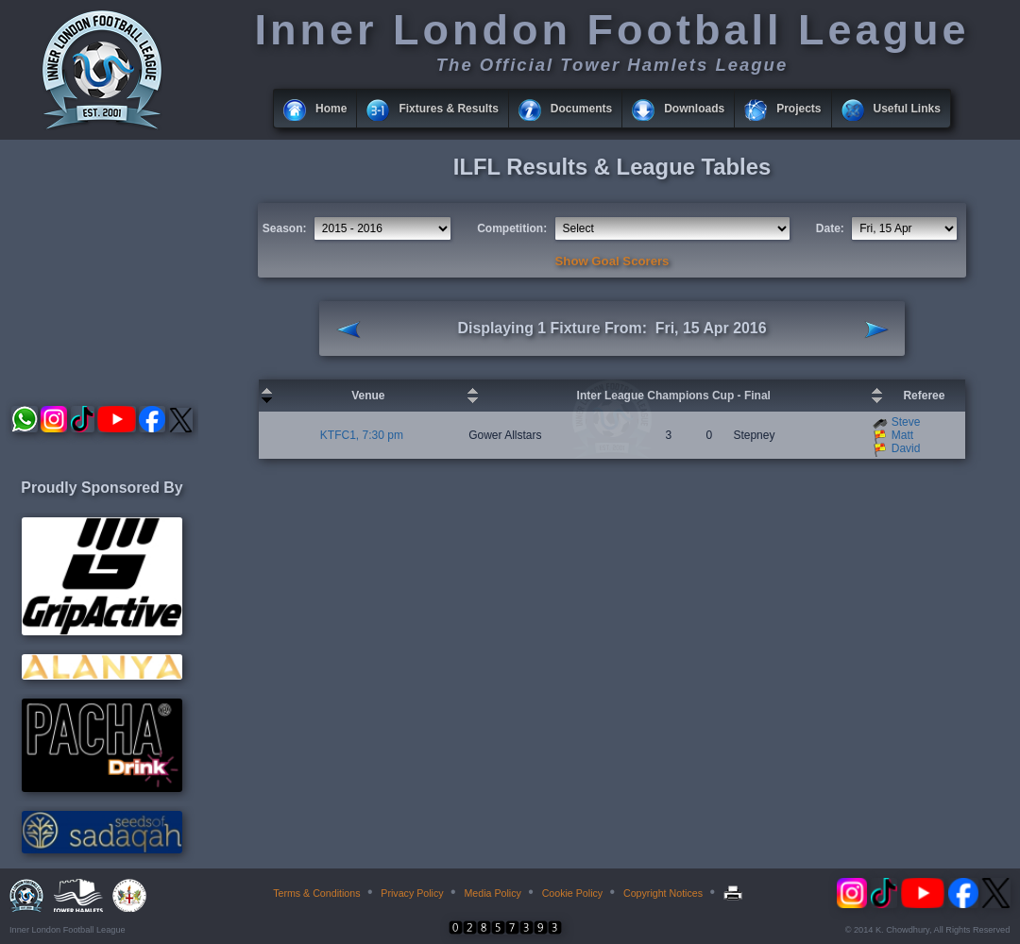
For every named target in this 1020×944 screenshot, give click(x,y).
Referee (923, 395)
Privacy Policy (412, 893)
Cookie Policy (573, 893)
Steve (906, 422)
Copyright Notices (663, 893)
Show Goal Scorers (612, 261)
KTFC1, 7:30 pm (361, 435)
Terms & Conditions (316, 893)
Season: (285, 228)
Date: (830, 228)
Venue (367, 395)
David (906, 448)
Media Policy (492, 893)
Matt (902, 435)
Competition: (512, 228)
